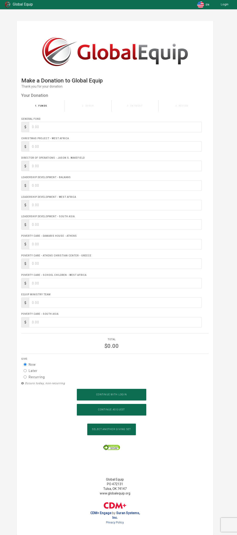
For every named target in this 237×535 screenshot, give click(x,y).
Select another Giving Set (111, 429)
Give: (24, 359)
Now (30, 364)
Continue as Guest (111, 409)
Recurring (34, 377)
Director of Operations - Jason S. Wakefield (53, 158)
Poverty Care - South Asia (40, 314)
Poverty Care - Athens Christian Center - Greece (56, 255)
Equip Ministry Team (36, 294)
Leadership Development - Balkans (46, 177)
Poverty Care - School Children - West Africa (54, 275)
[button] (203, 4)
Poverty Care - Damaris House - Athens (49, 236)
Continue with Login (111, 394)
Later (30, 371)
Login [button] (224, 4)
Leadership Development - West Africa (48, 197)
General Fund (31, 119)
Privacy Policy (115, 522)
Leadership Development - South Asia (48, 216)
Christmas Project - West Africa (45, 138)
